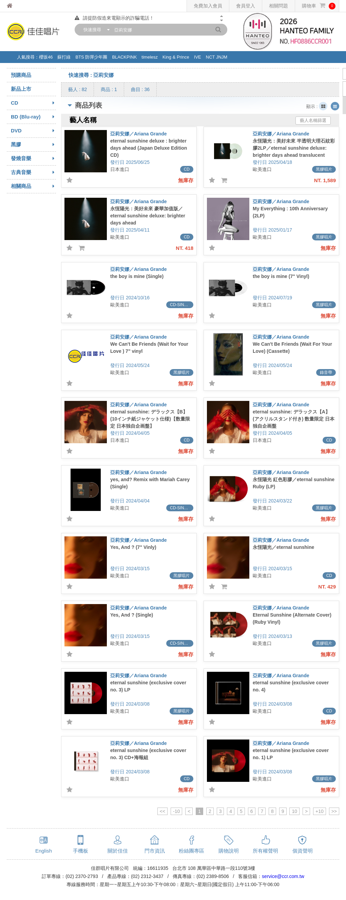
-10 (176, 811)
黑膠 (33, 144)
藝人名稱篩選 (313, 120)
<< (162, 811)
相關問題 (278, 5)
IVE (197, 57)
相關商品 (33, 186)
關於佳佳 (118, 851)
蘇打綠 (64, 57)
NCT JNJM (216, 57)
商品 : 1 (109, 89)
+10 (319, 811)
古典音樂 (33, 172)
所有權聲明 (265, 851)
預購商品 (21, 75)
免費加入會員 (208, 5)
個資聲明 (302, 851)
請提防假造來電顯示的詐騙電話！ (114, 18)
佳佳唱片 (22, 6)
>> (334, 811)
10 (294, 811)
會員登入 (245, 5)
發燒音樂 (33, 158)
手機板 (80, 851)
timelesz (149, 57)
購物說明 (228, 851)
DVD (33, 130)
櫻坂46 (46, 57)
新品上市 (21, 89)
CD (33, 103)
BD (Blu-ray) (33, 117)
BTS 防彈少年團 (91, 57)
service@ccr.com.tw (283, 876)
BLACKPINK (124, 57)
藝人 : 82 (77, 89)
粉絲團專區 (191, 851)
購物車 (318, 5)
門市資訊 (155, 851)
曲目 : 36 (140, 89)
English (43, 851)
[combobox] (95, 30)
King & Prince (175, 57)
